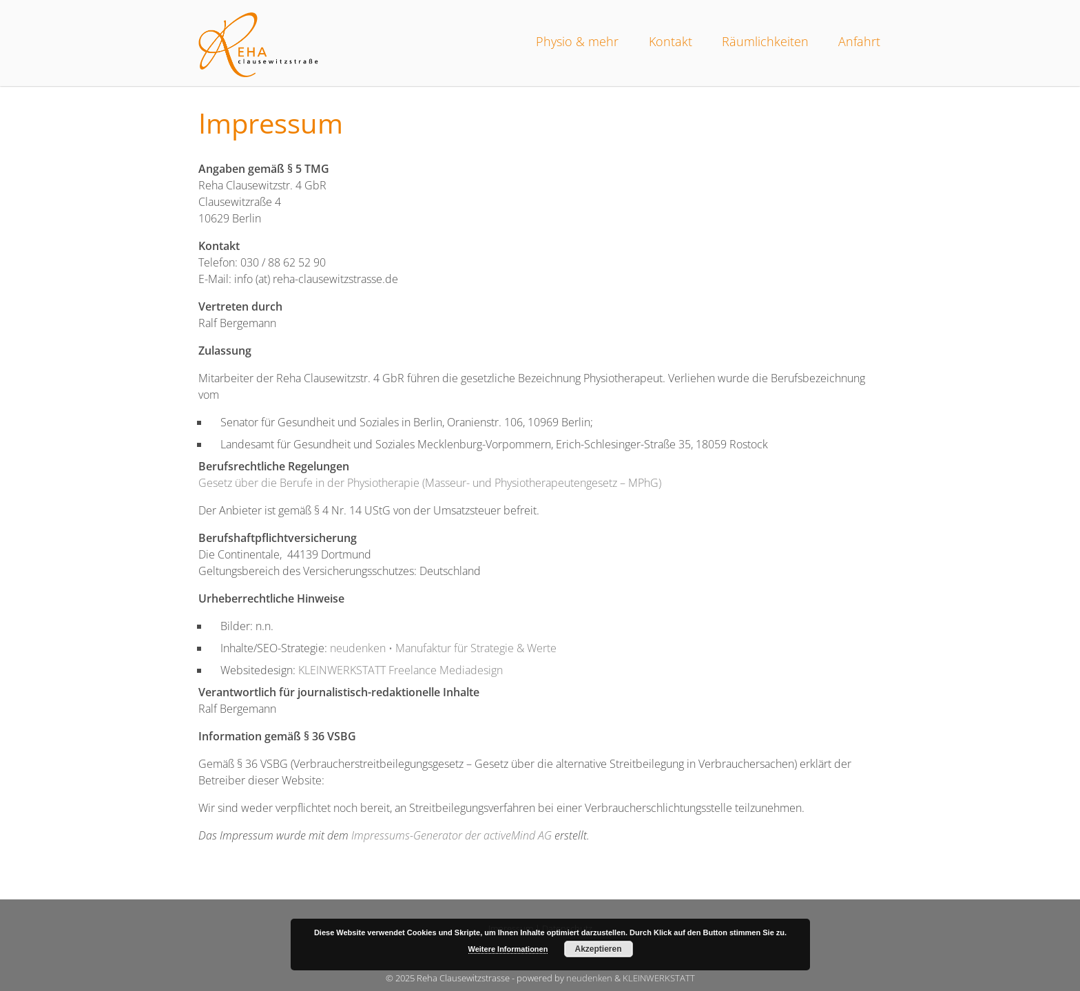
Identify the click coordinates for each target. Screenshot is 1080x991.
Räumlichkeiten (765, 41)
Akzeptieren (597, 949)
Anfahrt (859, 41)
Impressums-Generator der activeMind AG (451, 835)
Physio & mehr (577, 41)
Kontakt (670, 41)
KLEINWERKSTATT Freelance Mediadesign (400, 670)
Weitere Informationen (508, 949)
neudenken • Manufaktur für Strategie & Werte (443, 648)
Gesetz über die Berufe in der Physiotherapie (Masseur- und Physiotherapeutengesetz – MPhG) (429, 482)
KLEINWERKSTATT (659, 978)
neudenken (589, 978)
